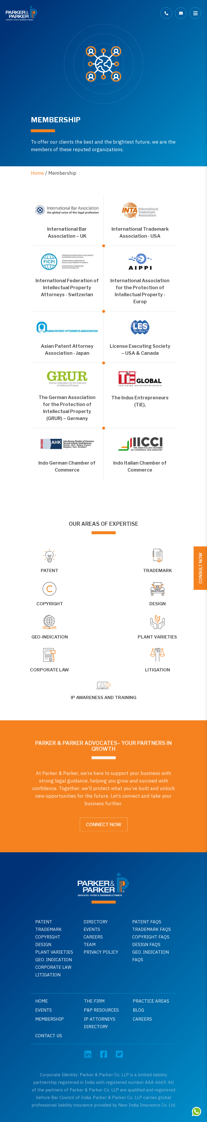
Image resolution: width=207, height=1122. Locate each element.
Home (37, 173)
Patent (43, 922)
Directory (96, 922)
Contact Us (48, 1035)
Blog (138, 1010)
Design (43, 944)
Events (92, 929)
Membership (49, 1019)
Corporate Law (53, 967)
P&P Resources (101, 1010)
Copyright (47, 937)
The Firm (94, 1001)
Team (89, 944)
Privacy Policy (101, 952)
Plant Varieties (54, 952)
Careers (93, 937)
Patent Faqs (146, 922)
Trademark (48, 929)
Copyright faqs (150, 937)
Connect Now (103, 822)
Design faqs (146, 944)
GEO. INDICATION (53, 959)
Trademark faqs (151, 929)
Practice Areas (151, 1001)
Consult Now (200, 568)
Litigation (48, 975)
